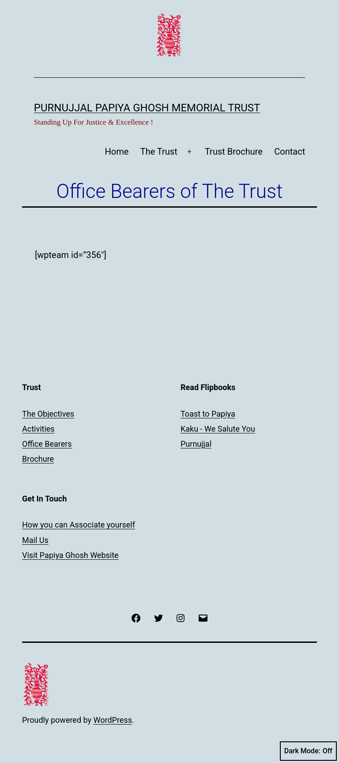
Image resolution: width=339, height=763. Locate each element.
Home (117, 151)
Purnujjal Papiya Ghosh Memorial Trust (147, 108)
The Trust (158, 151)
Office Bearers (47, 443)
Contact (289, 151)
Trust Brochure (234, 151)
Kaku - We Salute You (218, 428)
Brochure (38, 458)
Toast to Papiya (208, 413)
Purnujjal (196, 443)
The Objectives (48, 413)
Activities (38, 428)
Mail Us (35, 540)
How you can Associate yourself (78, 524)
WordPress (113, 720)
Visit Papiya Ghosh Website (70, 555)
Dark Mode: (308, 751)
